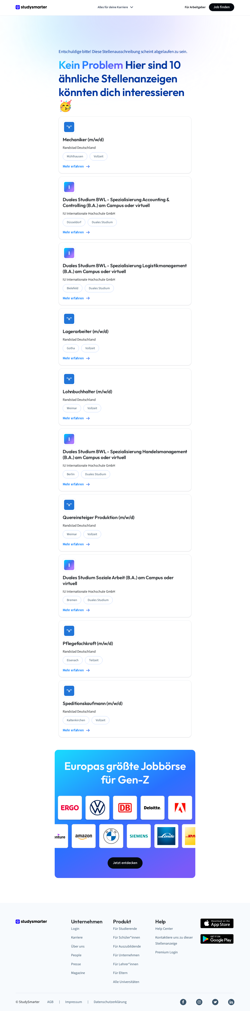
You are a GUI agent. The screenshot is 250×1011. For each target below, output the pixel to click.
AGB (50, 1002)
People (76, 955)
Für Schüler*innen (126, 937)
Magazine (78, 972)
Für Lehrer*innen (125, 964)
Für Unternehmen (126, 955)
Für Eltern (120, 972)
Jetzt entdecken (125, 862)
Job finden (221, 7)
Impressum (73, 1002)
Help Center (164, 928)
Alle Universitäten (126, 981)
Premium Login (166, 952)
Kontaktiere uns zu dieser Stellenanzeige (174, 940)
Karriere (77, 937)
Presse (76, 964)
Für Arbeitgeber (195, 7)
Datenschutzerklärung (110, 1002)
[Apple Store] (217, 923)
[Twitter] (215, 1002)
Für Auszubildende (127, 946)
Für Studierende (125, 928)
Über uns (78, 946)
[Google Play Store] (217, 939)
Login (75, 928)
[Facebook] (183, 1002)
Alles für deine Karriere (116, 7)
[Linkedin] (231, 1002)
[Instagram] (199, 1002)
